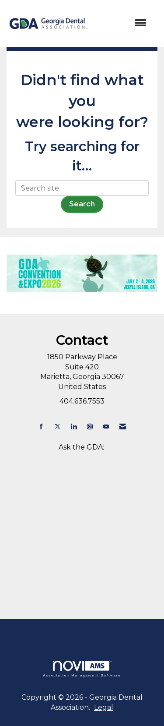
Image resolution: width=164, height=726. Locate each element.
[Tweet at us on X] (57, 426)
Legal (103, 707)
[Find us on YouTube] (106, 426)
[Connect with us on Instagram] (90, 426)
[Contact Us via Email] (122, 426)
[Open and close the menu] (122, 23)
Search (82, 204)
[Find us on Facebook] (41, 426)
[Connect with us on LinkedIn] (73, 426)
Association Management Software (82, 669)
